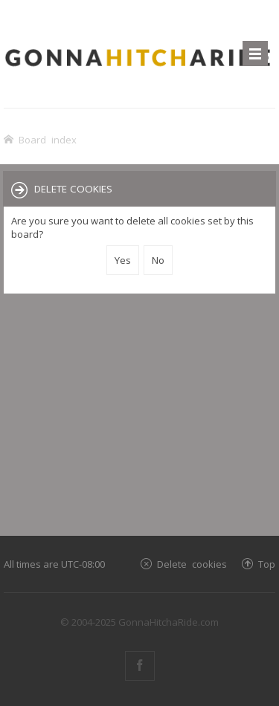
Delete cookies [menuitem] (192, 564)
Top (266, 564)
